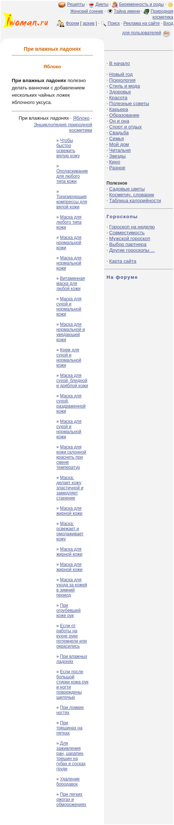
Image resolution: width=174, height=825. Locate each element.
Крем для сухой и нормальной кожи (68, 357)
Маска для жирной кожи (69, 511)
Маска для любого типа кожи (68, 222)
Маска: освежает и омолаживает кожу (69, 531)
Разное (117, 167)
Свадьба (118, 132)
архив (88, 23)
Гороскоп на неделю (132, 227)
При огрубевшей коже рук (68, 610)
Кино (114, 162)
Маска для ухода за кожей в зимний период (71, 587)
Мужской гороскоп (129, 238)
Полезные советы (129, 103)
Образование (124, 115)
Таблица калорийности (135, 200)
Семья (116, 138)
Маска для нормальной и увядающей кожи (70, 332)
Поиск (114, 23)
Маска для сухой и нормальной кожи (68, 306)
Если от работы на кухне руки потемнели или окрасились (71, 636)
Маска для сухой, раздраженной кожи (70, 403)
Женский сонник (86, 11)
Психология (122, 80)
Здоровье (120, 92)
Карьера (118, 109)
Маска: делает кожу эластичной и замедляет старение (69, 488)
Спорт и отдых (125, 127)
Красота (118, 97)
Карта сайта (122, 261)
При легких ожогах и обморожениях (71, 799)
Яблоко (81, 118)
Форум (72, 23)
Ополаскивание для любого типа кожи (72, 176)
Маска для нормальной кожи (68, 242)
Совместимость (126, 232)
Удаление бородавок (68, 781)
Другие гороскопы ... (132, 250)
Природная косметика (162, 14)
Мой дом (119, 144)
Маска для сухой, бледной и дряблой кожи (72, 380)
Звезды (117, 156)
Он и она (119, 121)
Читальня (120, 150)
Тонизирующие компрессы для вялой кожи (71, 201)
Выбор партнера (127, 244)
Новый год (120, 74)
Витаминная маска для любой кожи (70, 283)
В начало (119, 63)
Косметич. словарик (131, 194)
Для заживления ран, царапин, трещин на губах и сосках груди (70, 756)
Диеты (102, 4)
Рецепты (76, 4)
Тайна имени (127, 11)
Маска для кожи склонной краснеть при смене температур (71, 457)
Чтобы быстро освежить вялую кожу (68, 148)
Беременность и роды (141, 4)
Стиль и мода (124, 86)
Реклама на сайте (141, 23)
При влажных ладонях (71, 659)
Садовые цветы (126, 189)
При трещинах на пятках (69, 728)
